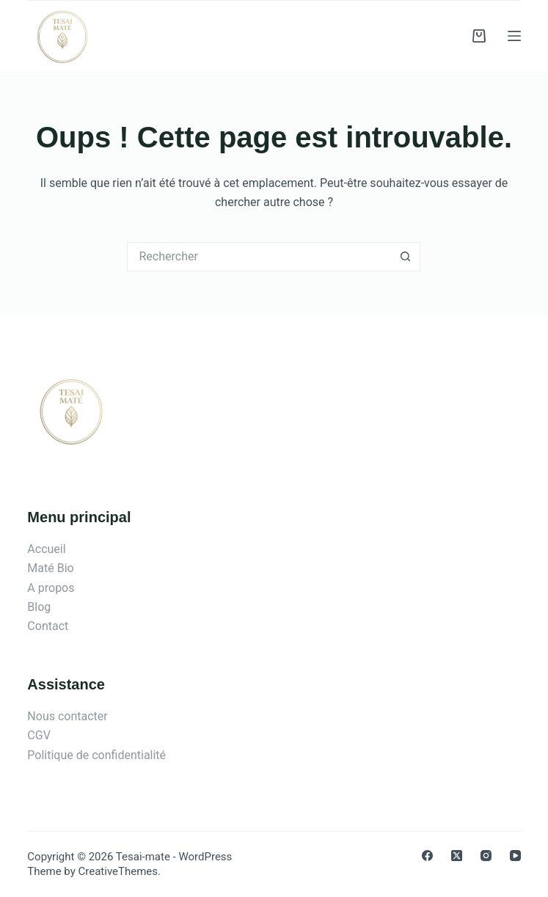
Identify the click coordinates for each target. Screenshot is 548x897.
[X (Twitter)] (456, 855)
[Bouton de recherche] (405, 256)
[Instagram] (486, 855)
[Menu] (514, 36)
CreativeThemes (118, 871)
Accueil (46, 549)
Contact (47, 626)
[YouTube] (515, 855)
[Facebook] (427, 855)
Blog (39, 607)
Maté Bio (50, 568)
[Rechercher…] (259, 256)
